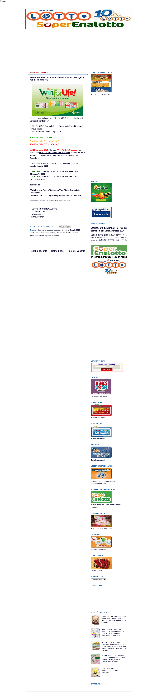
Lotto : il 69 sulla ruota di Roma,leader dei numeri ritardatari (111, 671)
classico (50, 230)
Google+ (3, 1)
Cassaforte (42, 230)
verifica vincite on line (47, 233)
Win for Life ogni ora (43, 236)
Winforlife (55, 236)
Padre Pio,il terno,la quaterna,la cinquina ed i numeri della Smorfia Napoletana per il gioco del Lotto (114, 619)
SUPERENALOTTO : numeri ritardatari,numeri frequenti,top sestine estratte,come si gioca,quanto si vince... (113, 659)
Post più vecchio (76, 251)
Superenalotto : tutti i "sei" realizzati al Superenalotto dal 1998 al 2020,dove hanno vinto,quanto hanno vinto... (113, 632)
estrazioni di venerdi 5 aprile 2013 (67, 230)
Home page (57, 251)
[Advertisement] (78, 51)
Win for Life (60, 233)
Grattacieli (34, 233)
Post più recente (38, 251)
